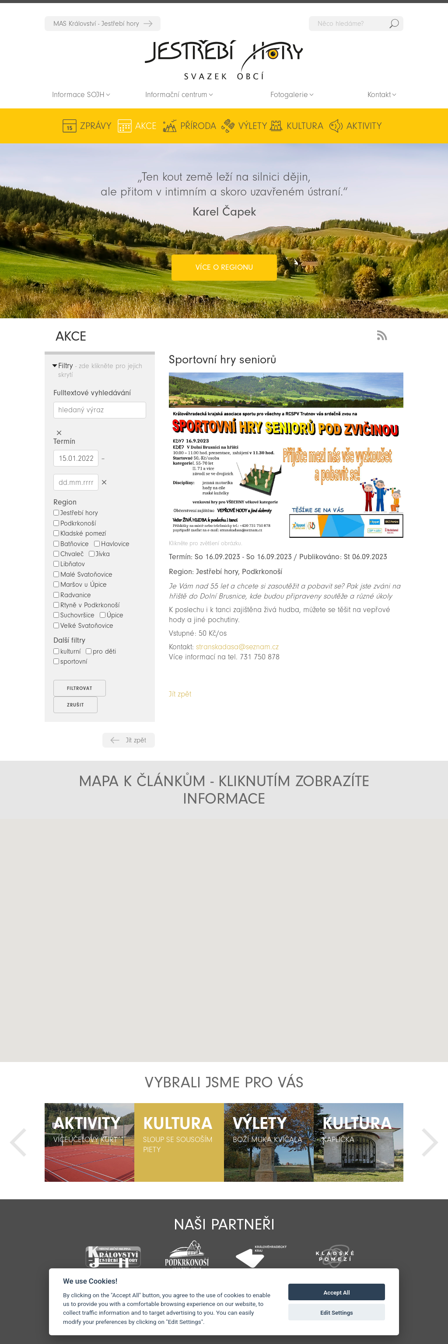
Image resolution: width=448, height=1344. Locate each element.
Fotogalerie (289, 94)
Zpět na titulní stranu (224, 59)
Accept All (337, 1292)
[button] (133, 902)
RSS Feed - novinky (383, 334)
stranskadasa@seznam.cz (237, 646)
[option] (89, 1142)
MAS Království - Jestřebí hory (96, 24)
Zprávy (95, 126)
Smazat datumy (104, 482)
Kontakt (379, 94)
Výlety (252, 126)
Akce (146, 126)
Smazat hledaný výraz (59, 433)
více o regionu (224, 267)
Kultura (305, 126)
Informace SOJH (78, 94)
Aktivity (364, 126)
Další (430, 1142)
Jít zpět (136, 740)
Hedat (394, 23)
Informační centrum (176, 94)
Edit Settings (336, 1312)
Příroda (198, 126)
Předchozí (18, 1142)
